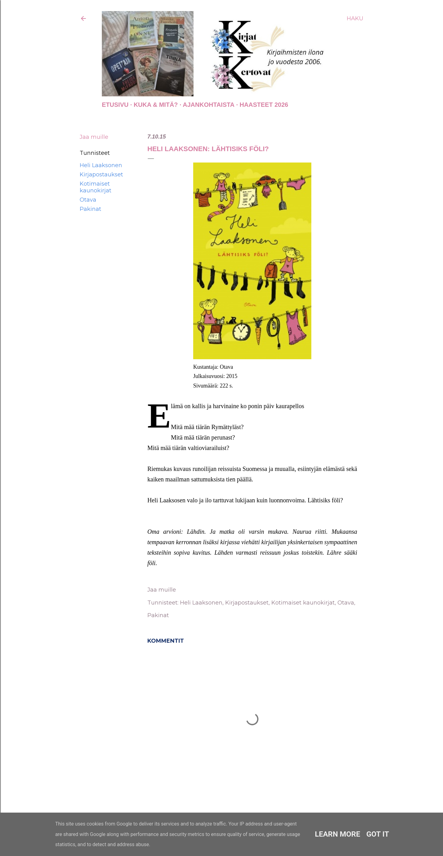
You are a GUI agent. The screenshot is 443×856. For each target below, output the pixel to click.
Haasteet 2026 (264, 104)
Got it (377, 834)
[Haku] (355, 18)
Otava (88, 199)
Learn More (337, 834)
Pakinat (90, 209)
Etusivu (115, 104)
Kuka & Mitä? (156, 104)
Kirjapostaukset (101, 174)
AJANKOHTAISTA (208, 104)
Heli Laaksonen (101, 165)
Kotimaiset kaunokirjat (95, 187)
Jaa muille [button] (94, 137)
